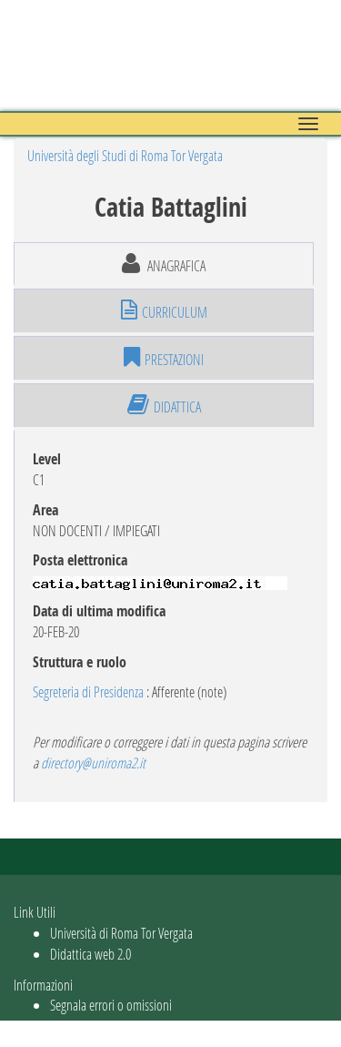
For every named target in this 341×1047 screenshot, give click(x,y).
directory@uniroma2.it (93, 762)
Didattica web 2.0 (90, 953)
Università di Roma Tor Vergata (121, 932)
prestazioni (164, 358)
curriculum (164, 310)
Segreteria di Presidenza (88, 691)
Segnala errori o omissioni (111, 1004)
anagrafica (164, 264)
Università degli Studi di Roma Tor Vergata (125, 155)
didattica (164, 405)
